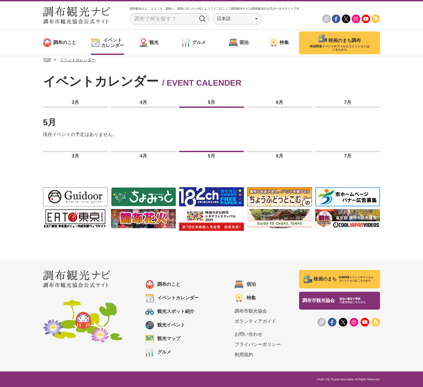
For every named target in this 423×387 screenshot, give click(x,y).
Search (202, 19)
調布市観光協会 (251, 311)
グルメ (158, 352)
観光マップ (162, 338)
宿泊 (245, 284)
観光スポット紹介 (169, 311)
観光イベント (165, 325)
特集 (245, 298)
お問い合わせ (248, 334)
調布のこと (162, 284)
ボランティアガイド (255, 321)
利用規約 (244, 354)
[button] (237, 18)
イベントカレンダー (172, 298)
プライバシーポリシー (258, 344)
